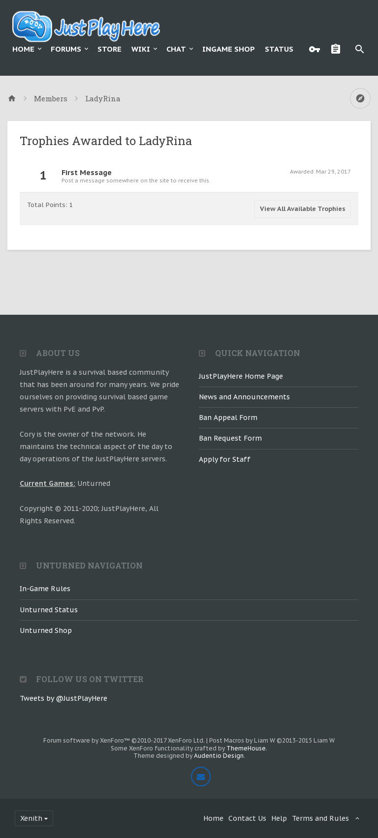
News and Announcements (244, 396)
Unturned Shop (46, 630)
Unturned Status (49, 609)
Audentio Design (219, 755)
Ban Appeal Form (228, 417)
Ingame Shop (228, 49)
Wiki (140, 49)
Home (23, 49)
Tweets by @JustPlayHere (63, 698)
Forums (66, 49)
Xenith (31, 818)
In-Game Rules (45, 588)
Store (109, 49)
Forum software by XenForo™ (124, 740)
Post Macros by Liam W (272, 740)
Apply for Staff (225, 459)
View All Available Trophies (303, 209)
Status (279, 49)
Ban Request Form (230, 438)
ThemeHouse (246, 748)
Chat (176, 49)
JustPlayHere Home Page (241, 376)
